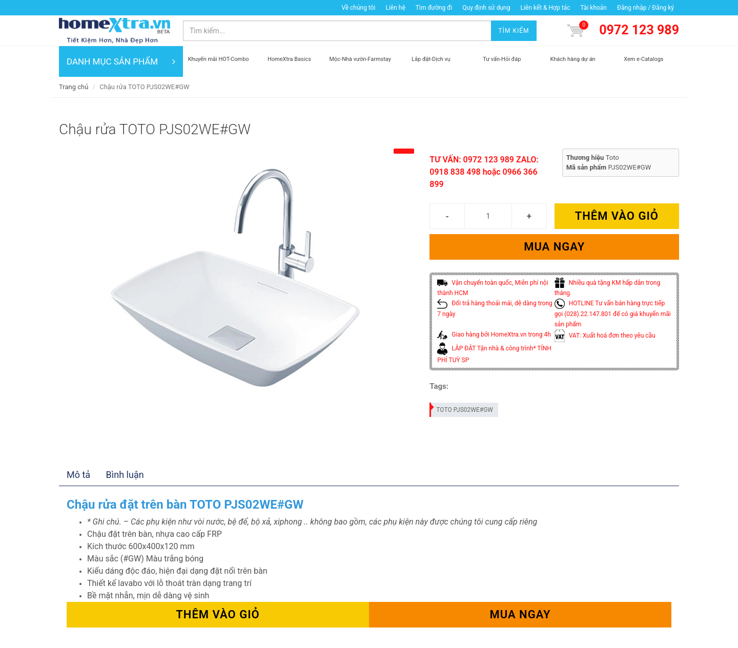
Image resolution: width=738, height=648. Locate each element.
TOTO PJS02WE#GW (461, 408)
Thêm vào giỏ (617, 216)
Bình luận (125, 474)
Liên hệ (395, 7)
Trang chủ (73, 87)
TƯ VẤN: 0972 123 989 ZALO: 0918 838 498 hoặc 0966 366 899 (484, 172)
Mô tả (78, 474)
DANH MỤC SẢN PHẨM (121, 61)
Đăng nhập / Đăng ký (645, 7)
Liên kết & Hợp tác (545, 7)
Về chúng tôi (358, 7)
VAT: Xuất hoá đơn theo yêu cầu (605, 335)
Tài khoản (593, 7)
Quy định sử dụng (486, 7)
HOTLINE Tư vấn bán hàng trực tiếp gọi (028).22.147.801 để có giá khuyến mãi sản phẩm (613, 314)
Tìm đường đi (434, 7)
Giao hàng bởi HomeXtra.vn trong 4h (493, 334)
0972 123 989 (639, 30)
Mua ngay (554, 246)
